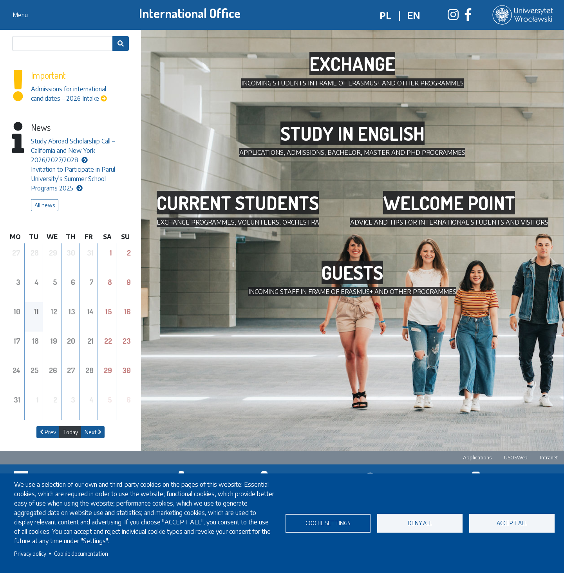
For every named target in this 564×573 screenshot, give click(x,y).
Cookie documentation (81, 553)
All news (44, 205)
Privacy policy (30, 553)
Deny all (420, 523)
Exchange (352, 63)
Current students (238, 202)
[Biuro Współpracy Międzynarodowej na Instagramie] (453, 17)
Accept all (512, 523)
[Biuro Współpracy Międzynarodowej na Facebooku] (468, 17)
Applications (477, 457)
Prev (48, 432)
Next (93, 432)
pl (386, 15)
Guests (352, 272)
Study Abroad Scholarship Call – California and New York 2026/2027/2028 (73, 150)
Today (70, 432)
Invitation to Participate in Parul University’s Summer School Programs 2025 (73, 178)
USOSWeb (516, 457)
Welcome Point (449, 202)
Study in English (352, 133)
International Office (189, 13)
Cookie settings (328, 523)
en (413, 15)
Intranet (549, 457)
